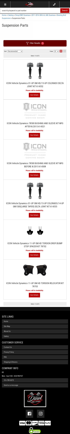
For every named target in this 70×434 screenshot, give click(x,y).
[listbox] (15, 51)
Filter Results (35, 43)
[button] (35, 10)
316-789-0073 (9, 380)
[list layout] (64, 51)
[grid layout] (61, 51)
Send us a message (11, 385)
